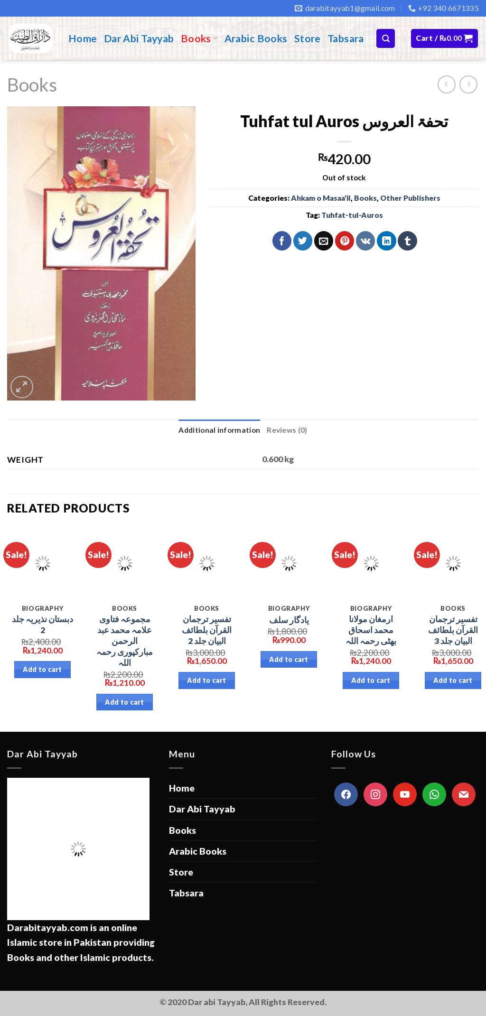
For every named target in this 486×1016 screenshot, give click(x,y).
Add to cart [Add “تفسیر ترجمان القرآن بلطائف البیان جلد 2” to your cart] (206, 680)
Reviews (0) (287, 430)
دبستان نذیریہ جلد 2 (42, 624)
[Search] (385, 38)
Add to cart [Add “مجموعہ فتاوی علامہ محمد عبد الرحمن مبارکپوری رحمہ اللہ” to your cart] (124, 702)
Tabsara (345, 38)
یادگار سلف (289, 620)
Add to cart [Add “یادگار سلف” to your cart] (288, 659)
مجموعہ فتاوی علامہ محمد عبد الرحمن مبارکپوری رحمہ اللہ (124, 640)
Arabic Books (256, 38)
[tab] (219, 430)
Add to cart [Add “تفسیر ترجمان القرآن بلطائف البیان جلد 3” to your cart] (453, 680)
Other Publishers (410, 198)
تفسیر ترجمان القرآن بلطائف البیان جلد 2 (207, 630)
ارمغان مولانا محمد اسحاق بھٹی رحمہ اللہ (371, 630)
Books (199, 38)
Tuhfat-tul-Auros (352, 215)
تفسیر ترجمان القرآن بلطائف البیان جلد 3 (453, 630)
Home (82, 38)
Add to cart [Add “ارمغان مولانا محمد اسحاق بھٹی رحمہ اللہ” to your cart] (371, 680)
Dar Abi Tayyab (139, 38)
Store (307, 38)
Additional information (219, 430)
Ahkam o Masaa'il (321, 198)
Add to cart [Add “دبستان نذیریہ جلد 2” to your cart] (42, 669)
